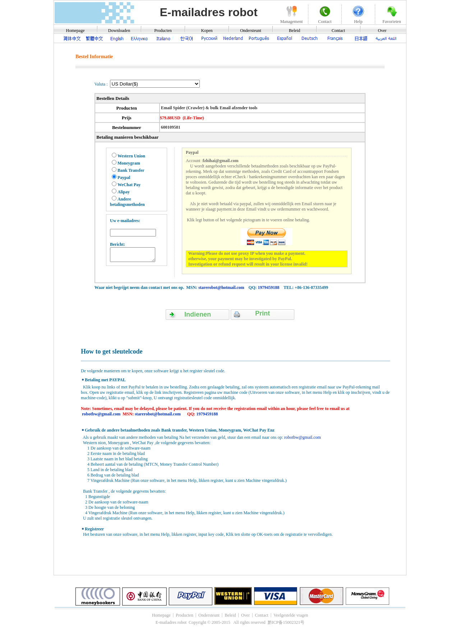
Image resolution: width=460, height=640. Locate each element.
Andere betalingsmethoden (127, 202)
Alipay (124, 191)
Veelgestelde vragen (290, 615)
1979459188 (268, 287)
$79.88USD (170, 117)
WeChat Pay (129, 184)
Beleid (294, 30)
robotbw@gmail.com (101, 413)
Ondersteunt (250, 30)
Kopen (207, 30)
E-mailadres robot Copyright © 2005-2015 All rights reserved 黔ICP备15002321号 (230, 622)
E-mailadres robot (208, 12)
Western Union (131, 155)
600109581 (170, 127)
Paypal (124, 177)
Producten (163, 30)
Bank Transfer (131, 170)
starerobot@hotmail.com (221, 287)
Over (382, 30)
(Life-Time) (193, 117)
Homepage (75, 30)
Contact (338, 30)
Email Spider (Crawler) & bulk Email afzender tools (209, 107)
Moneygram (129, 163)
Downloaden (119, 30)
